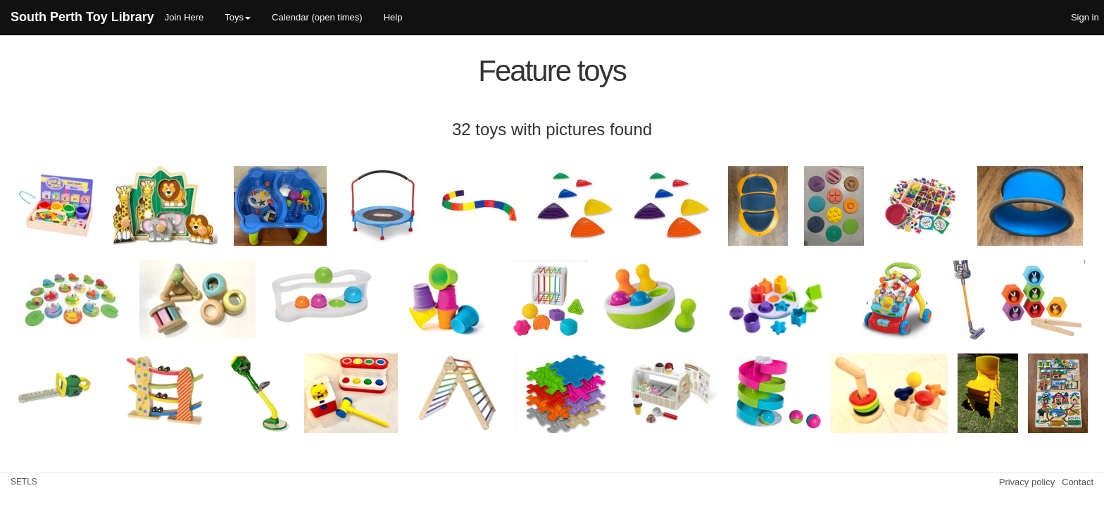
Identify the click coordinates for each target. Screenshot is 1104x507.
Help (393, 17)
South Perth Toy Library (82, 17)
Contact (1077, 482)
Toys (238, 17)
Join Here (184, 17)
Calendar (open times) (317, 17)
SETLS (24, 482)
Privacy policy (1027, 482)
